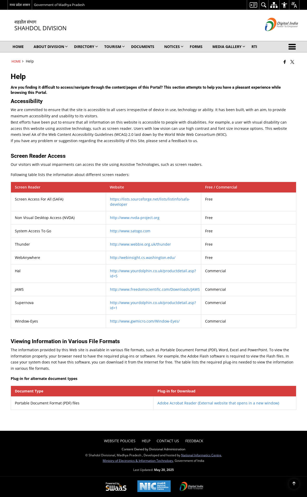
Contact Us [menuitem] (168, 440)
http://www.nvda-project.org (134, 217)
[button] (293, 46)
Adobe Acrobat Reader (218, 403)
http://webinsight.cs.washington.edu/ (142, 257)
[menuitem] (253, 5)
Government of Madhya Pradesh (59, 4)
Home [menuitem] (18, 46)
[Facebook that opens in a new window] (284, 62)
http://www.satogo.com (130, 230)
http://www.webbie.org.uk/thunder (140, 244)
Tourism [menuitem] (114, 46)
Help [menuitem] (146, 440)
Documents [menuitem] (142, 46)
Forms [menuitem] (196, 46)
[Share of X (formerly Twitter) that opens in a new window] (292, 62)
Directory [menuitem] (86, 46)
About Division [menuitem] (51, 46)
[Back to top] (294, 484)
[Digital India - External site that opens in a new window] (275, 35)
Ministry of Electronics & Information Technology (138, 460)
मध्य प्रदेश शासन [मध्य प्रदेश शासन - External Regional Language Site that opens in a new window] (20, 4)
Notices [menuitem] (173, 46)
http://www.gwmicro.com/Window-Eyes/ (145, 321)
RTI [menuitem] (254, 46)
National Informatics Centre (201, 455)
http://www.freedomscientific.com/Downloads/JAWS (155, 289)
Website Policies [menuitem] (120, 440)
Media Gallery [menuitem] (228, 46)
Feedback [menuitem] (194, 440)
